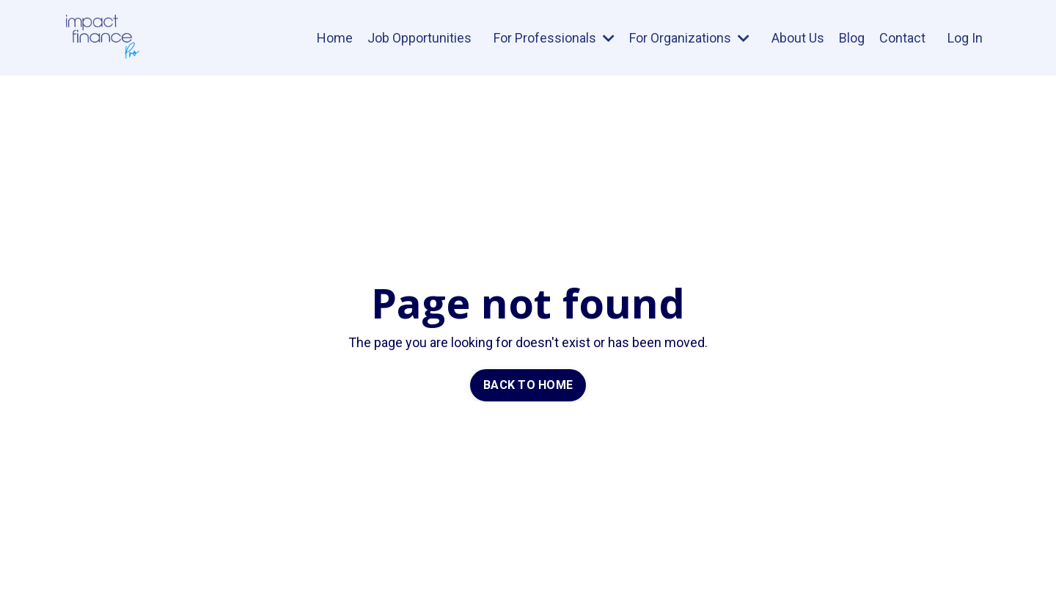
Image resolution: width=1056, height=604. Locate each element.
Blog (852, 38)
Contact (902, 38)
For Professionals (554, 38)
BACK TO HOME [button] (528, 385)
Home (335, 38)
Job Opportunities (419, 38)
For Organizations (689, 38)
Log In (965, 38)
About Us (797, 38)
